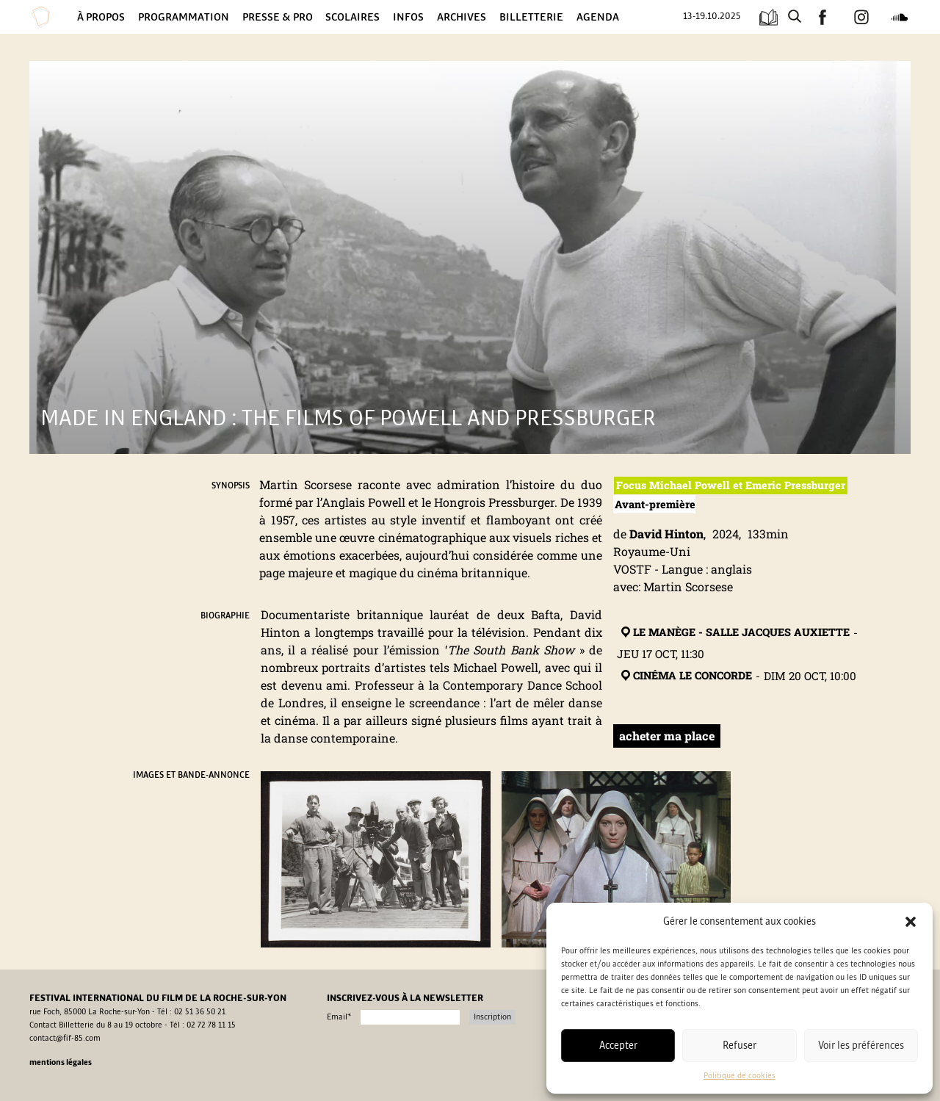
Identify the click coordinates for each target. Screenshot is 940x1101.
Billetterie (531, 17)
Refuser (739, 1045)
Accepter (618, 1045)
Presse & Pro (277, 17)
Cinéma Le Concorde (685, 675)
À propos (101, 17)
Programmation (183, 17)
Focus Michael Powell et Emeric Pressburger (730, 485)
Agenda (597, 17)
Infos (408, 17)
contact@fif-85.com (65, 1038)
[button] (910, 921)
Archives (461, 17)
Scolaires (352, 17)
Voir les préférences (861, 1045)
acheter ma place (667, 735)
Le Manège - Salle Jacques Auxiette (734, 632)
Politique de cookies (740, 1076)
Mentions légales (60, 1062)
